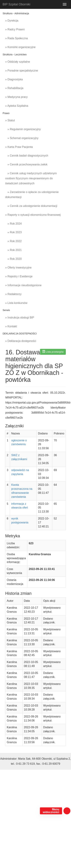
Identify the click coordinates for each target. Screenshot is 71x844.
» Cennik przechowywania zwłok (26, 164)
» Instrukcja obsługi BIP (19, 317)
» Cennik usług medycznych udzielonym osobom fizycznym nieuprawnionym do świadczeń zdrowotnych (31, 178)
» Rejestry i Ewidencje (18, 276)
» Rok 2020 (13, 258)
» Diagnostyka (14, 79)
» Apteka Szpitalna (16, 105)
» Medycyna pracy (16, 96)
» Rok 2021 (13, 250)
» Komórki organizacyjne (20, 47)
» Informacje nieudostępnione (23, 285)
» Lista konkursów (16, 302)
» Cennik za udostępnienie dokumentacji (31, 205)
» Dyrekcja (11, 20)
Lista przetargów (53, 351)
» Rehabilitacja (14, 88)
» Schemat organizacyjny (21, 138)
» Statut (10, 120)
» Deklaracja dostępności (20, 340)
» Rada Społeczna (16, 38)
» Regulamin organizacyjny (23, 129)
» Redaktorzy (13, 294)
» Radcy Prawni (15, 29)
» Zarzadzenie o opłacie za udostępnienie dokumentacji (32, 195)
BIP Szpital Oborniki (16, 4)
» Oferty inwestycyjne (18, 267)
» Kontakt (11, 326)
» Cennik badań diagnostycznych (26, 155)
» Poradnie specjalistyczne (21, 70)
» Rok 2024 (13, 223)
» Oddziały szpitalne (17, 61)
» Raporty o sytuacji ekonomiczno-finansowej (33, 214)
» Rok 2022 (13, 241)
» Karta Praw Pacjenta (19, 146)
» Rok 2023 (13, 232)
